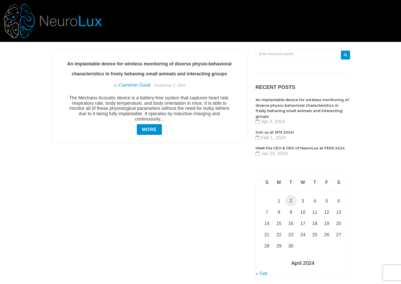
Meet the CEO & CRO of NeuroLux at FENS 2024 (300, 148)
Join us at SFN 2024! (274, 132)
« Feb (262, 273)
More (149, 129)
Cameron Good (134, 85)
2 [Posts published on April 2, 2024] (290, 200)
